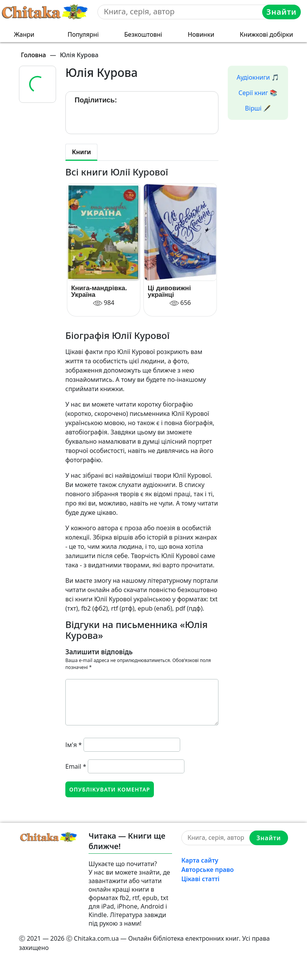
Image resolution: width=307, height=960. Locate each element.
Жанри (24, 34)
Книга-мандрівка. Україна (99, 291)
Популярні (83, 34)
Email (75, 766)
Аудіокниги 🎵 (258, 77)
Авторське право (207, 869)
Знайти (281, 12)
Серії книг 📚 (258, 93)
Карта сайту (199, 860)
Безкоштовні (143, 34)
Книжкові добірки (266, 34)
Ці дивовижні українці (169, 291)
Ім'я (73, 744)
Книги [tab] (81, 152)
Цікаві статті (200, 879)
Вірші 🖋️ (258, 108)
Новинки (201, 34)
